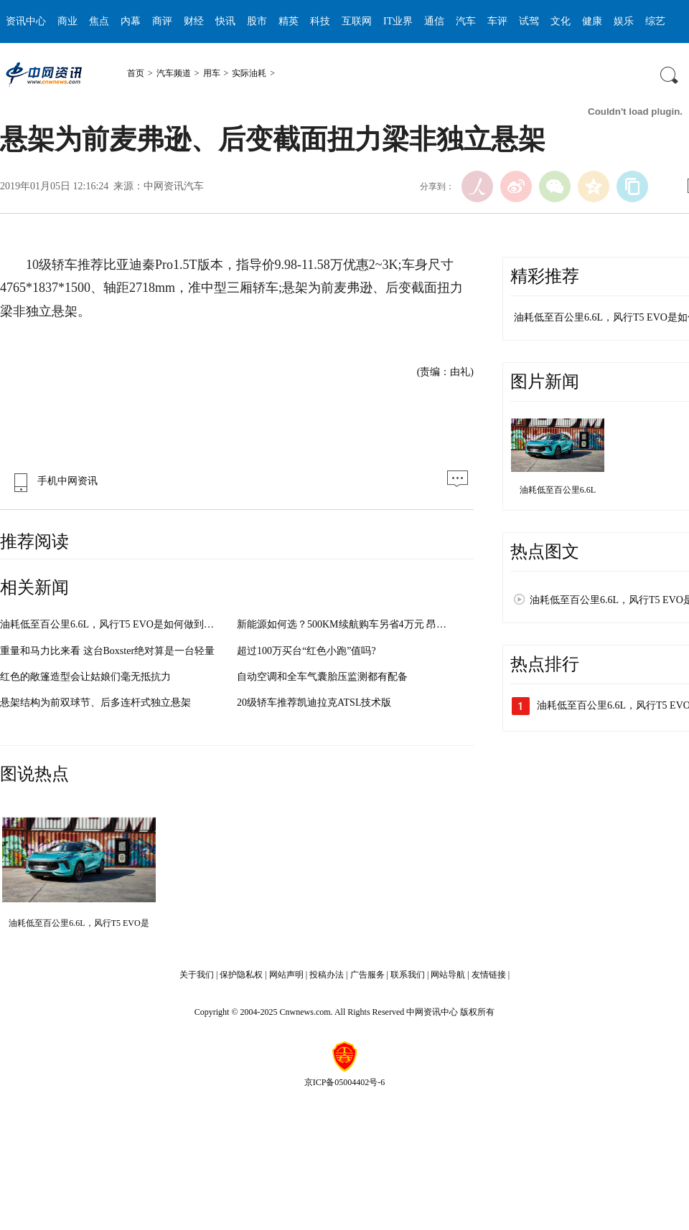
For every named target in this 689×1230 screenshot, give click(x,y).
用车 (211, 73)
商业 (67, 21)
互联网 (357, 21)
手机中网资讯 (52, 481)
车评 (497, 21)
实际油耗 (249, 73)
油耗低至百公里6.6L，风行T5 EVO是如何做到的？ (112, 624)
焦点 (99, 21)
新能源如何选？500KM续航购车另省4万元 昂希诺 (346, 624)
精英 (288, 21)
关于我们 (196, 975)
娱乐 (624, 21)
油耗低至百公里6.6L (558, 490)
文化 (560, 21)
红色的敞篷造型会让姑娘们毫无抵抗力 (85, 676)
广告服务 (367, 975)
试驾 (529, 21)
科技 (320, 21)
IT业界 (398, 21)
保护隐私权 (241, 975)
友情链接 (489, 975)
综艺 (655, 21)
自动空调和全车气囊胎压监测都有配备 (322, 676)
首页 (135, 73)
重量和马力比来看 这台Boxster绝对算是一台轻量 (107, 650)
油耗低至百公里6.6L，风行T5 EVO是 (79, 923)
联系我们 (407, 975)
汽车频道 (173, 73)
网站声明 (286, 975)
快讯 (225, 21)
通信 (434, 21)
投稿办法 (326, 975)
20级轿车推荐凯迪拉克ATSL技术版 (314, 702)
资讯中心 (26, 21)
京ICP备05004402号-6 (344, 1082)
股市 (257, 21)
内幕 (131, 21)
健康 (592, 21)
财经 (194, 21)
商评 (162, 21)
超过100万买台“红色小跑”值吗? (306, 650)
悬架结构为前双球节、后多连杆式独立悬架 (95, 702)
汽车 (466, 21)
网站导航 (448, 975)
